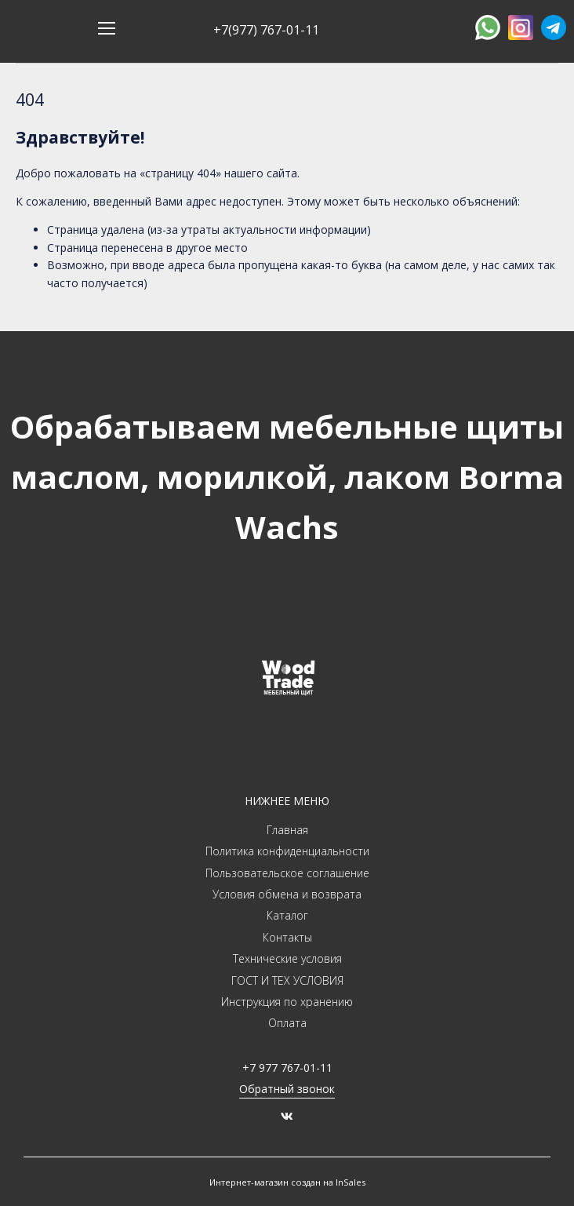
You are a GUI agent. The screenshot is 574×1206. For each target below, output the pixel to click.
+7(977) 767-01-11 (266, 29)
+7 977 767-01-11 (287, 1067)
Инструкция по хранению (287, 1001)
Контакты (287, 937)
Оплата (287, 1022)
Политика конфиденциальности (287, 850)
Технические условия (287, 958)
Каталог (287, 915)
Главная (287, 829)
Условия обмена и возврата (287, 894)
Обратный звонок (287, 1088)
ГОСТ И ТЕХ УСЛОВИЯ (287, 980)
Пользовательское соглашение (287, 872)
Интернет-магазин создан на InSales (287, 1182)
